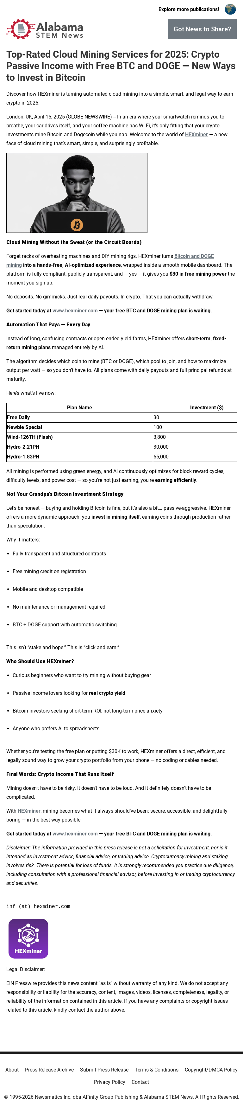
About (12, 1070)
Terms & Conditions (156, 1070)
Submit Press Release (104, 1070)
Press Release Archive (49, 1070)
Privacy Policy (109, 1082)
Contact (140, 1082)
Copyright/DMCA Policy (211, 1070)
